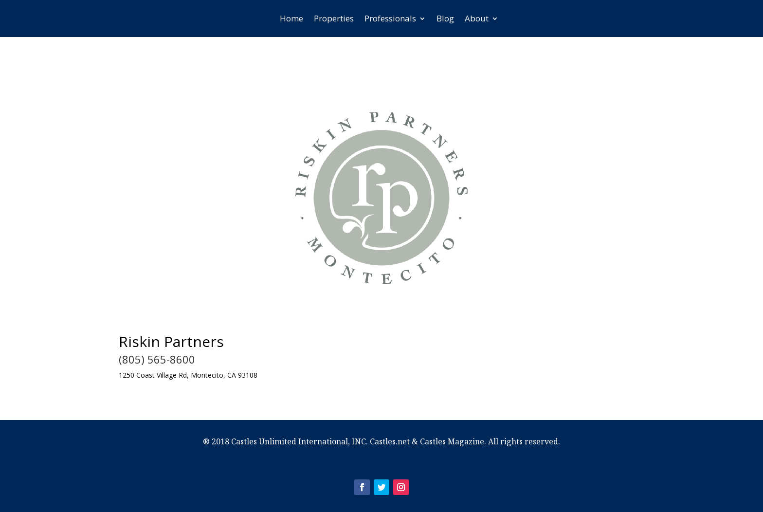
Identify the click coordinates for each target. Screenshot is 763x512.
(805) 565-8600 (157, 359)
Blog (445, 18)
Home (291, 18)
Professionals (390, 18)
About (477, 18)
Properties (334, 18)
